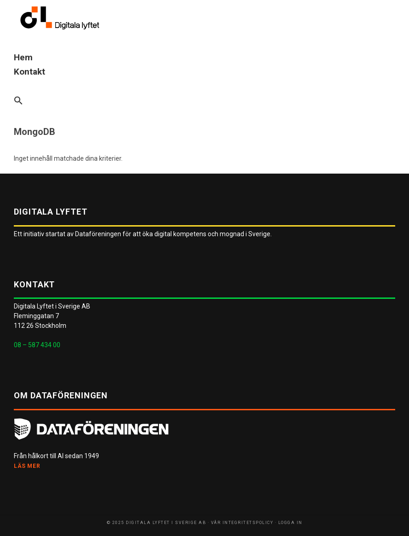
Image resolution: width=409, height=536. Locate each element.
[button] (204, 101)
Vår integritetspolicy (242, 522)
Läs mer (27, 466)
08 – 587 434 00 (37, 345)
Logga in (290, 522)
